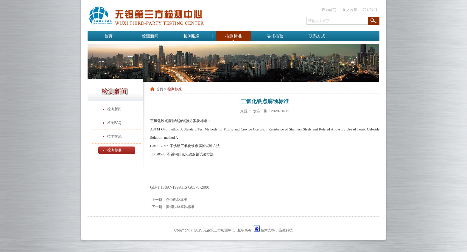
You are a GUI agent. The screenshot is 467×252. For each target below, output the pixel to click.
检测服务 (191, 36)
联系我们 (370, 10)
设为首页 (329, 10)
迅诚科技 (285, 230)
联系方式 (317, 36)
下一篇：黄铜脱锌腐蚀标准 (173, 207)
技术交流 (114, 136)
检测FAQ (114, 123)
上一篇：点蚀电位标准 (169, 200)
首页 (108, 36)
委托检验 (275, 36)
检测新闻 (150, 36)
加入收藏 (350, 10)
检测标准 (233, 36)
